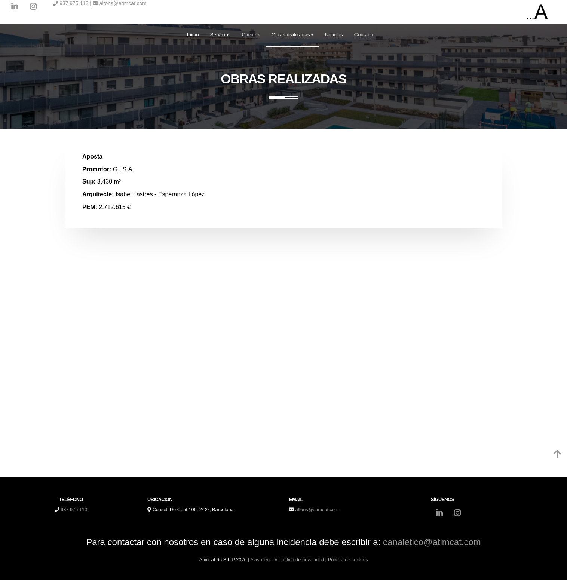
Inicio (193, 34)
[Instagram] (33, 7)
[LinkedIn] (14, 7)
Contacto (364, 34)
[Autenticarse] (8, 567)
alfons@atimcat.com (120, 3)
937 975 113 (70, 3)
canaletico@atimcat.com (432, 542)
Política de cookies (348, 559)
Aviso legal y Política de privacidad (287, 559)
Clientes (251, 34)
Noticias (334, 34)
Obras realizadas (293, 34)
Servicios (220, 34)
